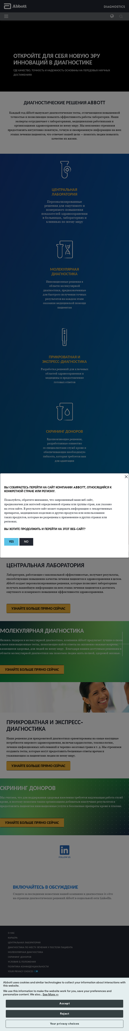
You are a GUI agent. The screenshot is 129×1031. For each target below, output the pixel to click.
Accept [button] (64, 1003)
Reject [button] (64, 1013)
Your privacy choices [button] (64, 1023)
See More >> (51, 994)
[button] (11, 542)
